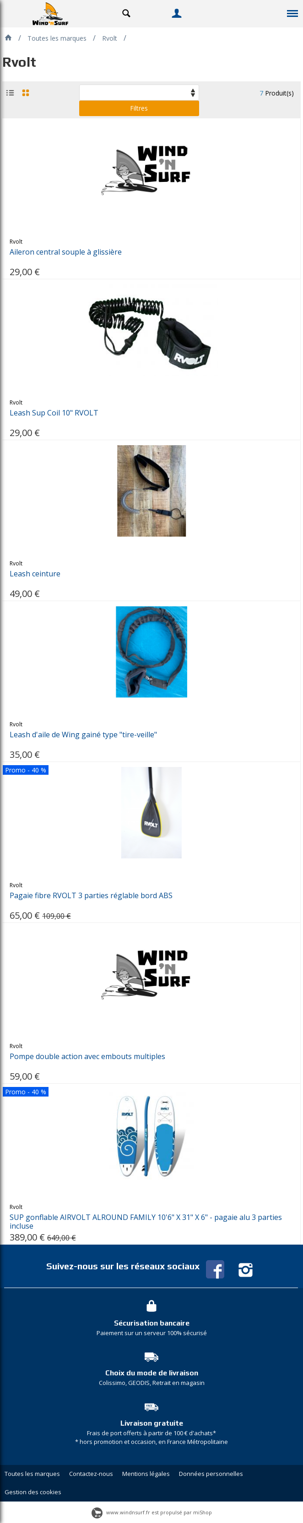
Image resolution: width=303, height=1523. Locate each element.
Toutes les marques (32, 1474)
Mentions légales (146, 1474)
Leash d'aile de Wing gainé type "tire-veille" (83, 734)
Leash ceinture (35, 574)
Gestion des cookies (33, 1492)
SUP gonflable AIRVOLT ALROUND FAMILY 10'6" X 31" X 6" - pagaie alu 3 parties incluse (146, 1221)
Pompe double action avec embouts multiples (87, 1056)
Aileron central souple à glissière (66, 252)
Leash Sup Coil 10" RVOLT (54, 413)
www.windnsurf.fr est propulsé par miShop (152, 1512)
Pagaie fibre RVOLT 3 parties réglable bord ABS (91, 895)
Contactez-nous (91, 1474)
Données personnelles (211, 1474)
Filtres (139, 108)
